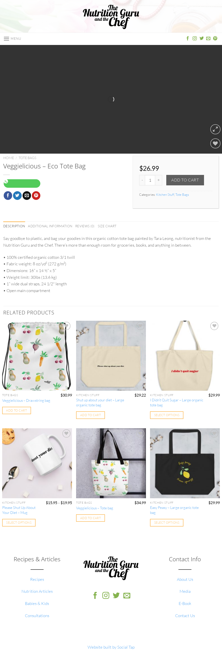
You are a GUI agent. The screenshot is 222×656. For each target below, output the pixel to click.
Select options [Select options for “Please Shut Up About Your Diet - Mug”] (18, 522)
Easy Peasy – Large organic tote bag (174, 510)
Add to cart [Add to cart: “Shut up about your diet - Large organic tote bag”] (90, 415)
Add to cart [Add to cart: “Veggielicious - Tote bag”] (90, 518)
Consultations (37, 615)
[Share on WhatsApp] (22, 183)
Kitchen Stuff (165, 195)
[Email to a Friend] (27, 195)
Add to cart (185, 180)
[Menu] (12, 39)
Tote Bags (27, 158)
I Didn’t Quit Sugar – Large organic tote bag (176, 402)
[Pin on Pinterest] (36, 195)
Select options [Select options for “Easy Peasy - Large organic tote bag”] (167, 522)
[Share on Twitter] (17, 195)
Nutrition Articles (37, 591)
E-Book (185, 603)
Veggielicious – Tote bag (94, 508)
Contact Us (185, 615)
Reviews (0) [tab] (85, 226)
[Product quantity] (150, 180)
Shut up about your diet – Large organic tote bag (100, 402)
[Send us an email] (208, 38)
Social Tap (126, 647)
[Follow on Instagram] (195, 38)
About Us (185, 579)
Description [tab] (14, 226)
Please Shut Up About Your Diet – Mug (19, 510)
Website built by (102, 647)
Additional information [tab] (50, 226)
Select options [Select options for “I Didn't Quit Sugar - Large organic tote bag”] (167, 415)
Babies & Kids (37, 603)
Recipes (37, 579)
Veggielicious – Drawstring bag (26, 400)
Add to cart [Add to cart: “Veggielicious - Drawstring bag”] (16, 410)
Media (185, 591)
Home (8, 158)
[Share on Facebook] (8, 195)
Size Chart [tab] (107, 226)
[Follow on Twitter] (201, 38)
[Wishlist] (215, 143)
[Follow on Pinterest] (215, 38)
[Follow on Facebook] (188, 38)
